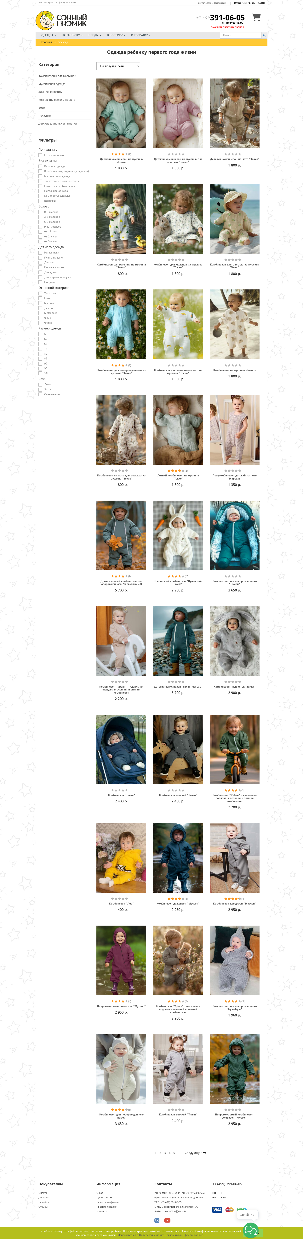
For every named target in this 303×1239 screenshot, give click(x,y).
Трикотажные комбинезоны (61, 181)
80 (45, 354)
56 (45, 334)
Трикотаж (50, 293)
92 (45, 364)
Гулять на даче (53, 258)
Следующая (195, 1153)
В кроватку (141, 35)
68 (45, 344)
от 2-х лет (50, 237)
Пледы (95, 35)
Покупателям (205, 3)
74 (45, 349)
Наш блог (43, 1202)
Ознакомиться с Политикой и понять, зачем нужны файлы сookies (160, 1235)
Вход (237, 3)
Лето (47, 385)
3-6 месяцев (52, 217)
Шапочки (50, 201)
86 (45, 359)
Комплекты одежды (57, 196)
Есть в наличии (54, 155)
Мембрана (50, 313)
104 (46, 373)
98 (45, 368)
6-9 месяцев (52, 222)
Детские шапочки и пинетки (57, 123)
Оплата (42, 1193)
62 (45, 339)
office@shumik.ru (179, 1211)
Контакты (101, 1211)
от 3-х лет (50, 241)
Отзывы (43, 1207)
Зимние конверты (50, 92)
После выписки (54, 267)
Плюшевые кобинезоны (59, 186)
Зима (47, 390)
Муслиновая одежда (52, 84)
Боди (41, 107)
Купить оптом (104, 1198)
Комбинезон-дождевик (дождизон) (66, 171)
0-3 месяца (51, 212)
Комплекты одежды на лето (56, 100)
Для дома (50, 272)
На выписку (72, 35)
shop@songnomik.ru (187, 1207)
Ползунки (44, 115)
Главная (46, 42)
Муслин (49, 303)
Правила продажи (106, 1207)
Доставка (43, 1198)
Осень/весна (52, 394)
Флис (47, 318)
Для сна (49, 263)
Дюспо (48, 308)
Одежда (48, 35)
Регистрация (256, 3)
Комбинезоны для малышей (57, 76)
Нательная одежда (56, 191)
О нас (99, 1193)
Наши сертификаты (107, 1202)
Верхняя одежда (54, 166)
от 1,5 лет (50, 232)
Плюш (48, 298)
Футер (48, 323)
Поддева (49, 282)
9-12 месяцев (52, 227)
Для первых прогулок (58, 277)
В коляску (116, 35)
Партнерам (221, 3)
